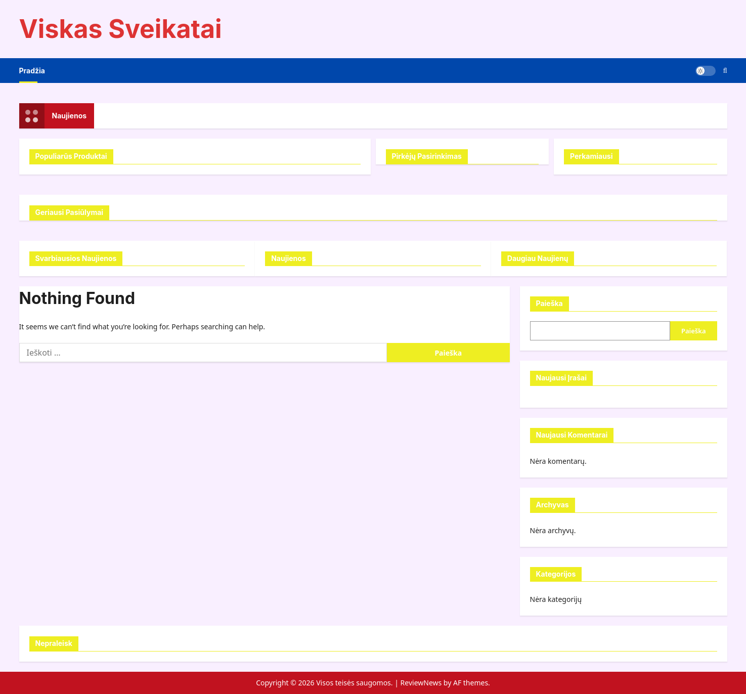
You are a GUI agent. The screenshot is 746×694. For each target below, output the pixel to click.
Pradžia (32, 70)
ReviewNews (421, 682)
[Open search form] (725, 70)
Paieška (549, 303)
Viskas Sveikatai (120, 29)
